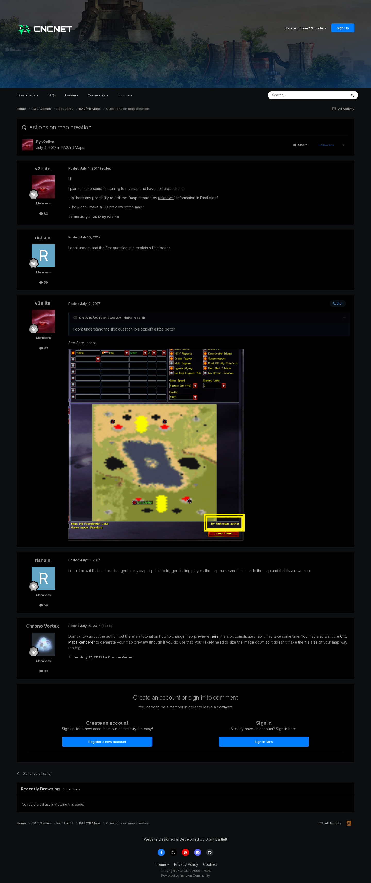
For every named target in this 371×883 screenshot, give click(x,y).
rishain (42, 237)
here (215, 636)
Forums (125, 95)
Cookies (210, 864)
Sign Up (343, 28)
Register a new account (107, 741)
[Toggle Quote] (75, 318)
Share (300, 145)
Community (98, 95)
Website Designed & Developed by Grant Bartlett (185, 839)
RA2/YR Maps (72, 147)
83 (43, 213)
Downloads (28, 95)
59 (43, 282)
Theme (161, 864)
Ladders (71, 95)
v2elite (47, 142)
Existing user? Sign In (306, 28)
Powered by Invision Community (185, 875)
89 (43, 671)
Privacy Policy (186, 864)
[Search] (294, 95)
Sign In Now (264, 741)
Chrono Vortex (42, 626)
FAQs (52, 95)
